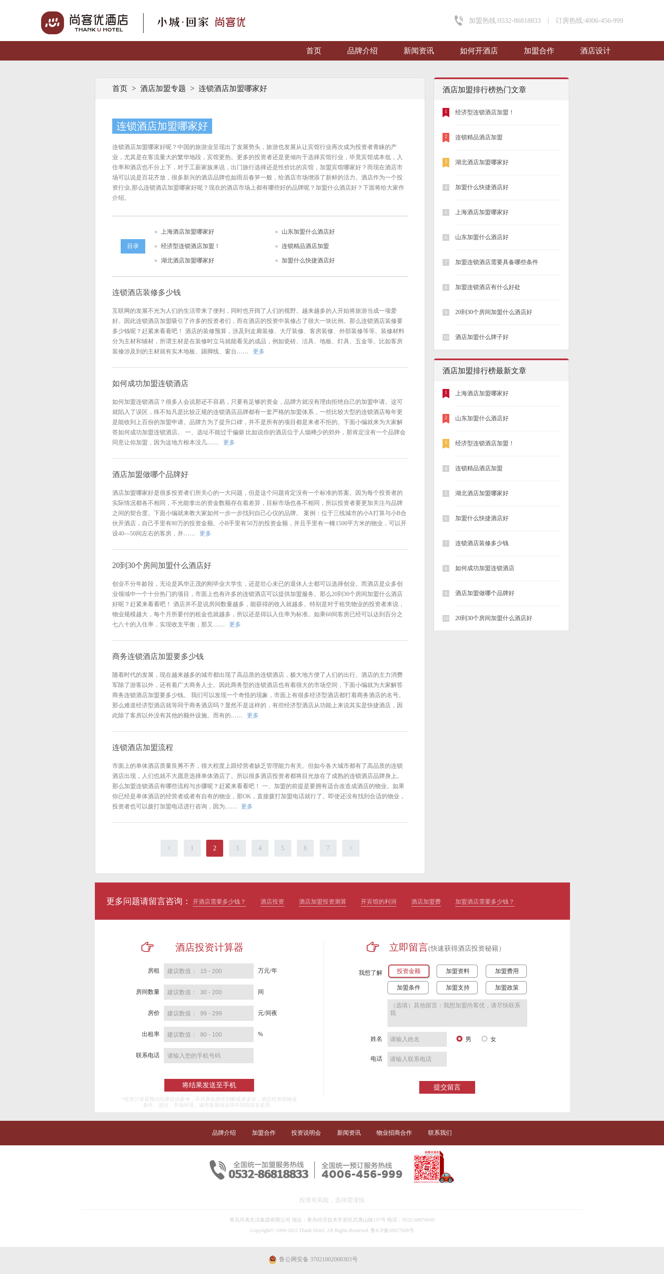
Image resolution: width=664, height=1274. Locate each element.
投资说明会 (306, 1133)
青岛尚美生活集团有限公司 (260, 1220)
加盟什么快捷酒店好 (308, 260)
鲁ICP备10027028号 (392, 1230)
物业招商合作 (394, 1133)
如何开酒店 (479, 51)
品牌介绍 (362, 51)
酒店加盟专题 (163, 88)
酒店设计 (595, 51)
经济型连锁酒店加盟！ (190, 246)
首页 (313, 51)
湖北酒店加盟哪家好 (187, 260)
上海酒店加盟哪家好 (187, 232)
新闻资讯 (419, 51)
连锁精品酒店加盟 (305, 246)
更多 (259, 351)
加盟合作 (539, 51)
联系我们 (440, 1133)
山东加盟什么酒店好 (308, 232)
